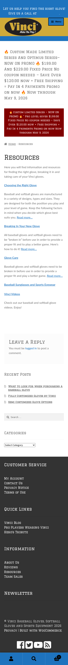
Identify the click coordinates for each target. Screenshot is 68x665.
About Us (11, 562)
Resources (12, 572)
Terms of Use (15, 492)
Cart (53, 656)
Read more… (25, 217)
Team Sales (13, 576)
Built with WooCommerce (41, 630)
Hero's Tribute (16, 532)
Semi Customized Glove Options (30, 402)
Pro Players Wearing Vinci (26, 527)
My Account (14, 478)
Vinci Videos (12, 294)
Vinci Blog (12, 522)
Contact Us (13, 483)
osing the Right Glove (23, 185)
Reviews (11, 567)
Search (34, 659)
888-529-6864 (48, 13)
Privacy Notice (16, 487)
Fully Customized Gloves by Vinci (32, 395)
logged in (31, 348)
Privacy (10, 630)
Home (12, 144)
